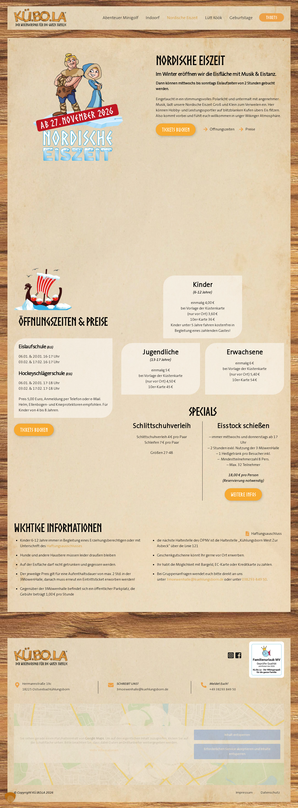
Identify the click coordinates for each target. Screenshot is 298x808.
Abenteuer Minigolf (120, 17)
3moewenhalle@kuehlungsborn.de (195, 579)
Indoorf (152, 17)
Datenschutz (270, 792)
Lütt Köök (213, 17)
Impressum (244, 792)
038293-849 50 (254, 579)
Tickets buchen (176, 130)
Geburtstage (241, 17)
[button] (10, 798)
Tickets (271, 17)
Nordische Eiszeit (182, 17)
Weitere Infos (243, 494)
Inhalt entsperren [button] (237, 735)
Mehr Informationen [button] (104, 750)
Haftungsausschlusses (64, 545)
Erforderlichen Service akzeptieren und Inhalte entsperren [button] (237, 751)
